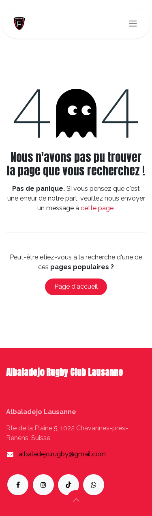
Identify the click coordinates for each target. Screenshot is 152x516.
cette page (97, 208)
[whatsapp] (93, 484)
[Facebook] (17, 484)
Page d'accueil (76, 286)
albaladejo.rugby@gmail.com (62, 454)
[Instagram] (43, 484)
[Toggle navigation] (133, 23)
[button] (76, 500)
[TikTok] (68, 484)
